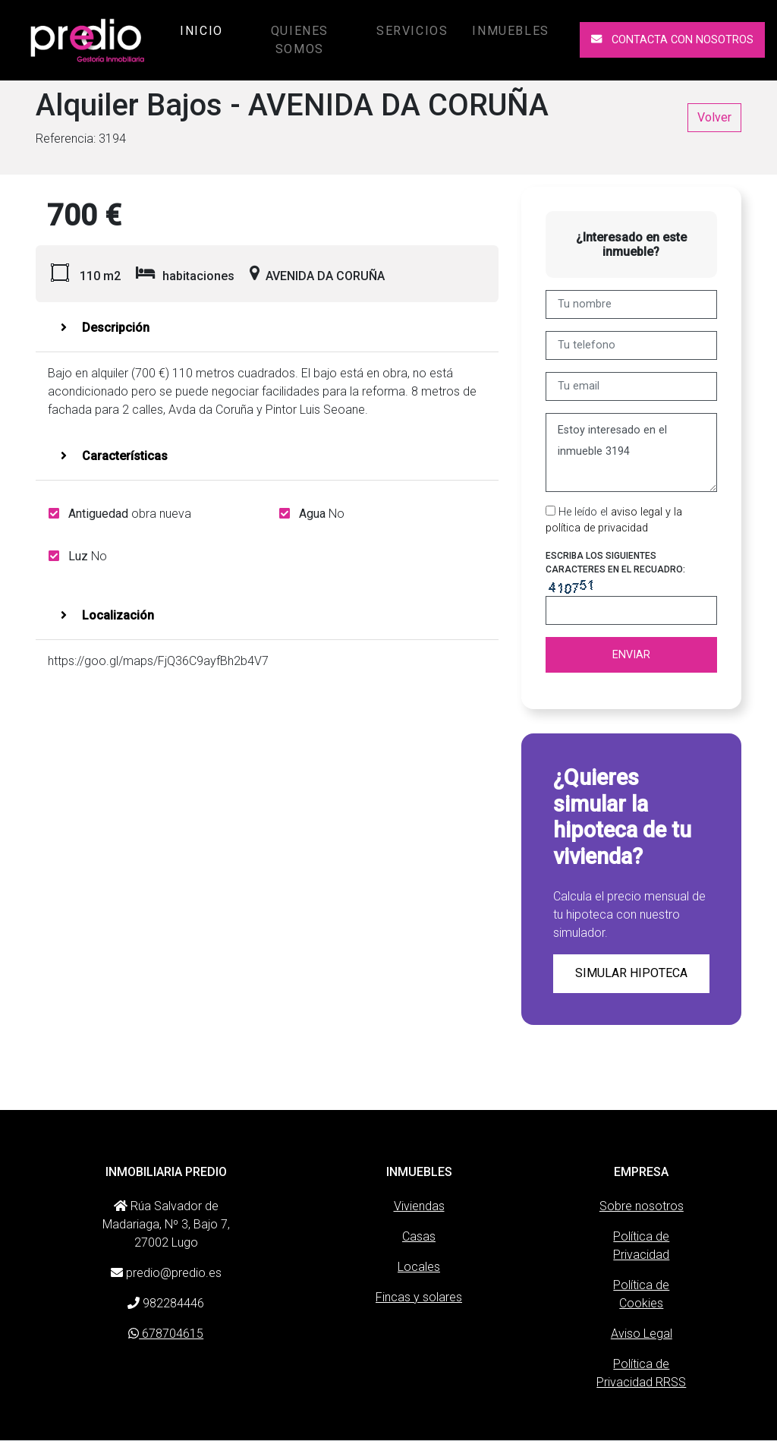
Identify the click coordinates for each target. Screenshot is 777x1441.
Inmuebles (510, 31)
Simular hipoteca (631, 973)
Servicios (412, 31)
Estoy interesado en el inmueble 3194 (631, 452)
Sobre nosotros (641, 1206)
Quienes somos (300, 40)
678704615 (165, 1333)
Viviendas (419, 1206)
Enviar (631, 654)
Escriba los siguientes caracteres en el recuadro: (615, 562)
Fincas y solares (419, 1297)
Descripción (105, 327)
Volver (714, 117)
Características (114, 456)
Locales (419, 1267)
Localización (107, 615)
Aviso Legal (641, 1333)
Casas (419, 1236)
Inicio (204, 29)
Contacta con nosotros (672, 39)
